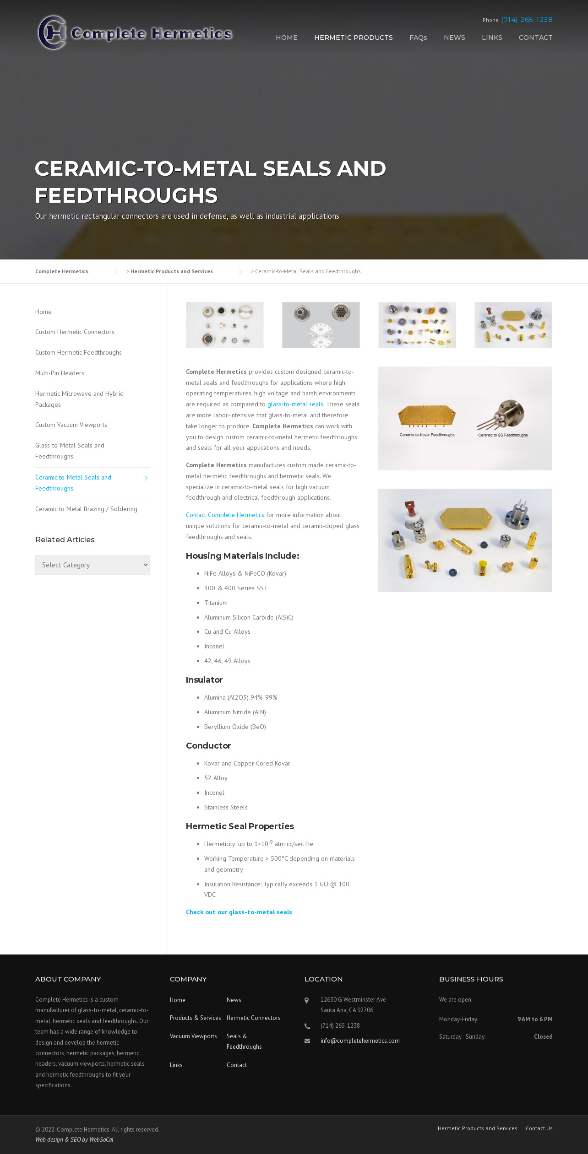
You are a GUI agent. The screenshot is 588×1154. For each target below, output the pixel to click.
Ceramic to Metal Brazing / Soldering (86, 509)
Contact (237, 1065)
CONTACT (536, 37)
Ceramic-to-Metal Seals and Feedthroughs (73, 482)
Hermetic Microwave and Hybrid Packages (79, 399)
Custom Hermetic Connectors (74, 332)
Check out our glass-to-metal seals (239, 912)
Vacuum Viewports (193, 1036)
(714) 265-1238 (527, 19)
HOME (287, 37)
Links (176, 1065)
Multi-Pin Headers (59, 373)
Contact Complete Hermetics (225, 515)
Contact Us (539, 1128)
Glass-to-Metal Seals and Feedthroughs (69, 450)
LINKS (492, 37)
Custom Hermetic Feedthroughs (78, 352)
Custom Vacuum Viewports (71, 425)
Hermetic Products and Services (477, 1128)
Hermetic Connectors (254, 1018)
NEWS (454, 37)
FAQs (418, 37)
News (234, 1000)
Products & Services (195, 1018)
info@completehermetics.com (360, 1041)
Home (43, 311)
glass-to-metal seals (295, 404)
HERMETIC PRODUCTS (353, 37)
